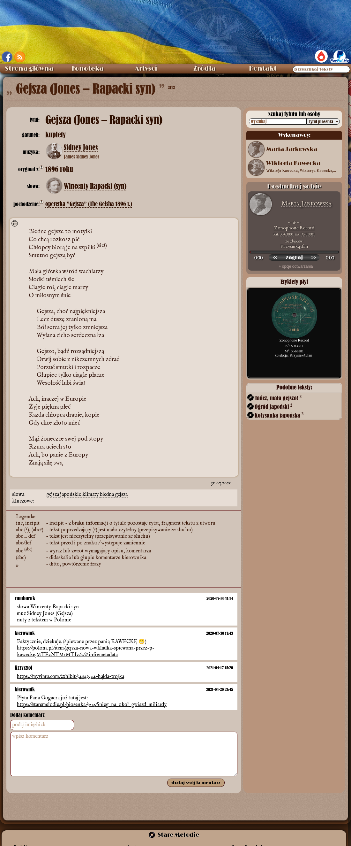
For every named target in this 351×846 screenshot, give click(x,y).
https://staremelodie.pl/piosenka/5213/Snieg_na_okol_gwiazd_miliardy (92, 705)
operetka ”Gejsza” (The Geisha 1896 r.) (88, 204)
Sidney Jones (81, 147)
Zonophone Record (294, 228)
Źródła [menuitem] (204, 69)
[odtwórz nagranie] (294, 257)
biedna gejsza (114, 494)
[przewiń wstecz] (275, 257)
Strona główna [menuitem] (29, 69)
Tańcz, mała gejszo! (278, 398)
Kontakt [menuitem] (263, 69)
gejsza (53, 494)
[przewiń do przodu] (313, 257)
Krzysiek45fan (301, 355)
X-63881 (287, 234)
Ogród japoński (273, 406)
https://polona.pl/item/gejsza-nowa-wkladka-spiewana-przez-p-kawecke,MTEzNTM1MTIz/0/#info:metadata (85, 651)
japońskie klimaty (80, 494)
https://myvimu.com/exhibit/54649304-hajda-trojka (70, 676)
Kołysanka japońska (279, 415)
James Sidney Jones (81, 156)
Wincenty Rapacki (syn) (95, 186)
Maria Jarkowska (291, 149)
